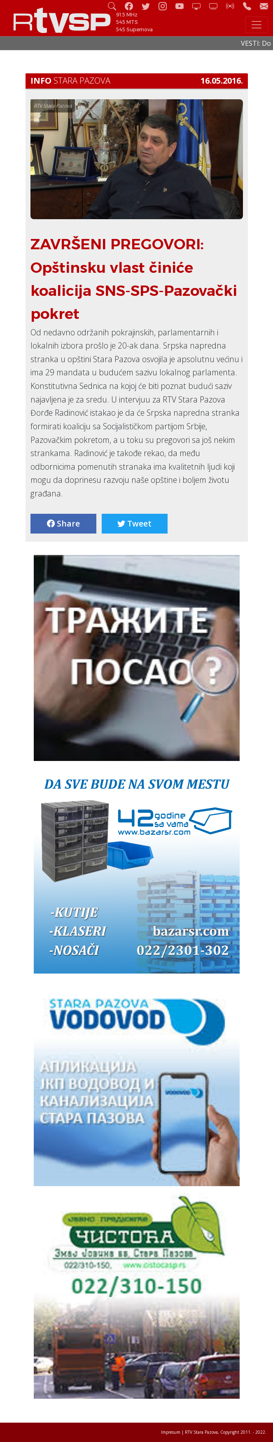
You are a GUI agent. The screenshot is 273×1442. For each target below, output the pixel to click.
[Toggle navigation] (256, 24)
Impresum (170, 1432)
